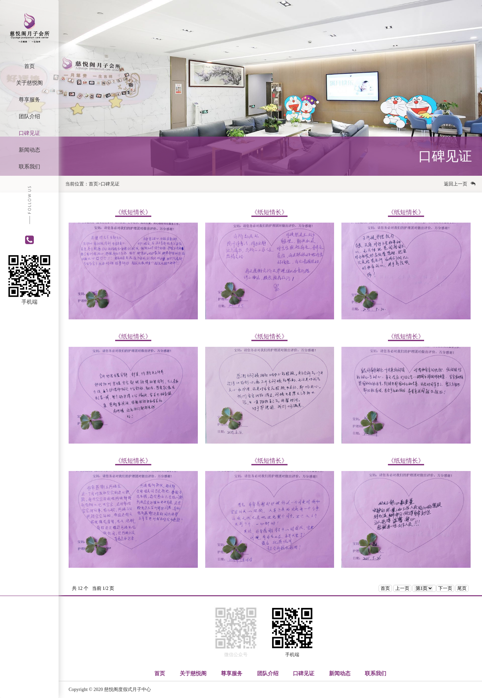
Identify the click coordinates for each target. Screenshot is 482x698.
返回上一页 (459, 183)
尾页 (462, 588)
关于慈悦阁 (29, 83)
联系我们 (29, 166)
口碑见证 (29, 133)
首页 (29, 66)
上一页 (402, 588)
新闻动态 (29, 150)
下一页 (445, 588)
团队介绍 (29, 116)
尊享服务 (29, 99)
